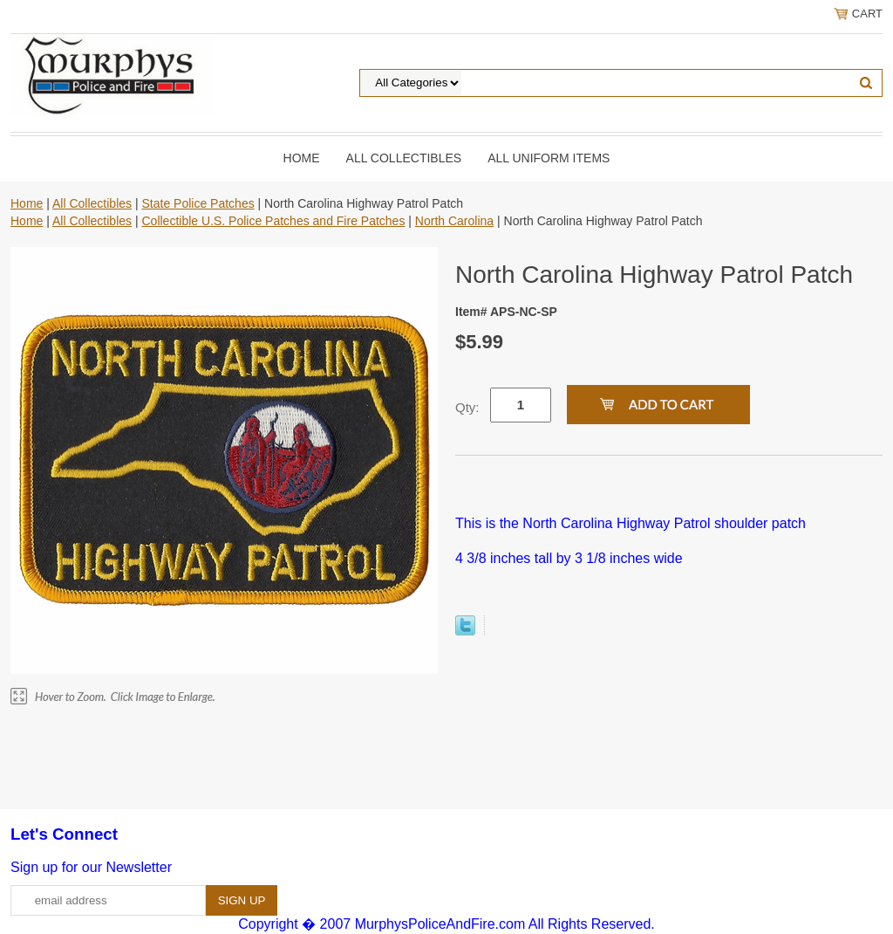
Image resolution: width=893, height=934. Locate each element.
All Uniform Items (548, 158)
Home (301, 158)
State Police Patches (197, 203)
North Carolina (454, 221)
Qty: (467, 407)
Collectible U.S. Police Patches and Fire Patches (273, 221)
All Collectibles (404, 158)
